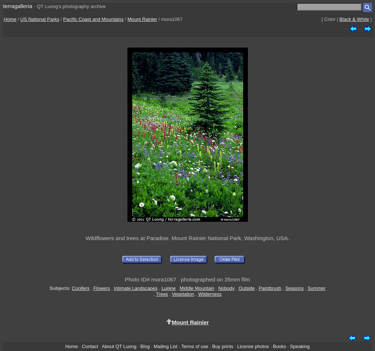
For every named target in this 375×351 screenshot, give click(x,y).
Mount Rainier (142, 19)
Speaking (300, 346)
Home (10, 19)
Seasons (294, 288)
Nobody (226, 288)
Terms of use (194, 346)
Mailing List (166, 346)
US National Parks (40, 19)
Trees (162, 294)
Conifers (80, 288)
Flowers (101, 288)
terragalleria (17, 6)
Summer (317, 288)
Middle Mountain (196, 288)
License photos (253, 346)
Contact (90, 346)
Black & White (354, 19)
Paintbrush (270, 288)
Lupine (168, 288)
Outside (246, 288)
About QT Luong (119, 346)
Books (279, 346)
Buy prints (222, 346)
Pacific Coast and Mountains (93, 19)
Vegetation (183, 294)
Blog (145, 346)
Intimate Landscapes (135, 288)
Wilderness (210, 294)
